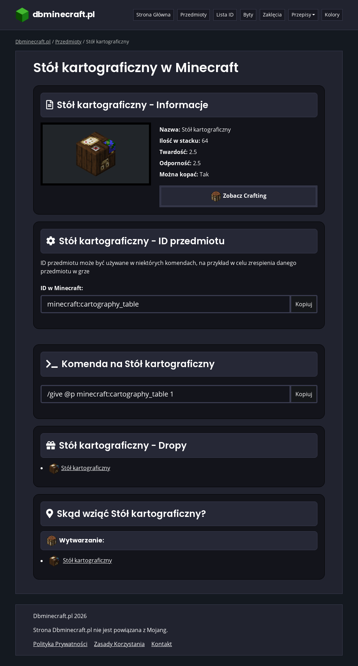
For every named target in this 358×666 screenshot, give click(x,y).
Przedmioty (193, 14)
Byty (248, 14)
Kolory (332, 14)
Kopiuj (303, 304)
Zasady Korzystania (119, 644)
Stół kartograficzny (85, 468)
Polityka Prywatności (60, 644)
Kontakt (161, 644)
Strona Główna (153, 14)
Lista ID (225, 14)
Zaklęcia (272, 14)
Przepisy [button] (301, 14)
